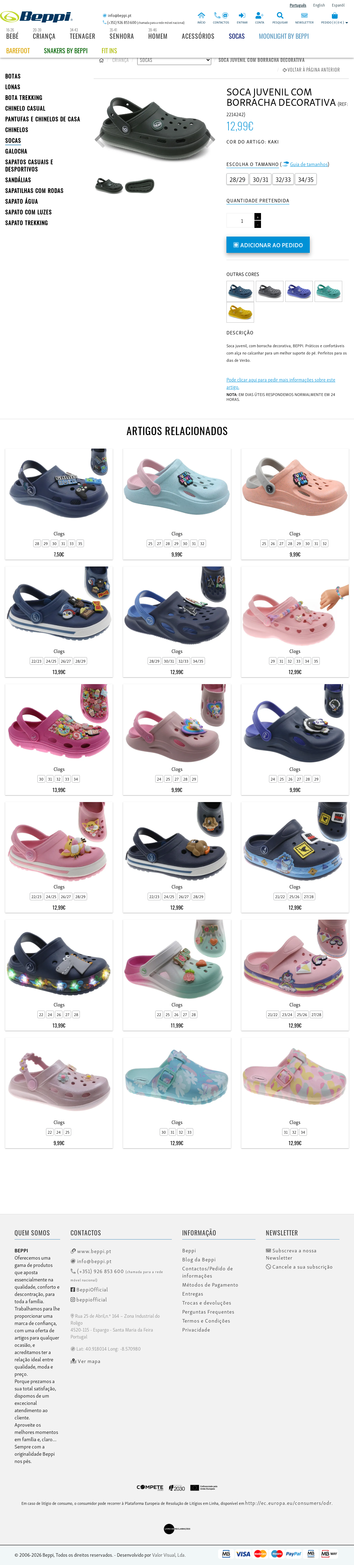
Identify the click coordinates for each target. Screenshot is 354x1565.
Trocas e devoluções (206, 1302)
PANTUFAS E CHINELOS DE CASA (42, 119)
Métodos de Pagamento (210, 1284)
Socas (237, 35)
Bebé (12, 35)
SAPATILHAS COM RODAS (34, 190)
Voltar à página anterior (311, 69)
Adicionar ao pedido (268, 244)
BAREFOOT (18, 50)
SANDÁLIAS (18, 180)
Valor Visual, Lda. (169, 1554)
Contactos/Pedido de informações (207, 1271)
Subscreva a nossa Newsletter (291, 1253)
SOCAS (13, 140)
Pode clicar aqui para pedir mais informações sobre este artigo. (280, 382)
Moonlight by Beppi (284, 35)
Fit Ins (109, 50)
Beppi (189, 1250)
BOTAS (13, 76)
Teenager (82, 35)
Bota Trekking (24, 97)
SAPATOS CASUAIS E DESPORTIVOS (29, 165)
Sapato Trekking (26, 223)
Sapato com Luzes (28, 212)
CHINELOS (16, 130)
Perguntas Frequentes (208, 1311)
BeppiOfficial (89, 1289)
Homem (158, 35)
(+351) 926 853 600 (117, 1275)
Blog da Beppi (199, 1259)
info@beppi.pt (91, 1260)
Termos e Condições (206, 1320)
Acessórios (198, 35)
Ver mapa (86, 1361)
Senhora (122, 35)
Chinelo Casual (25, 108)
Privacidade (196, 1329)
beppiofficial (89, 1299)
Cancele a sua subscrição (299, 1266)
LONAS (12, 87)
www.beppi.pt (91, 1250)
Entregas (192, 1293)
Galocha (16, 151)
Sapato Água (21, 201)
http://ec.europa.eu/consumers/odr (288, 1502)
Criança (44, 35)
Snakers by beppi (65, 50)
